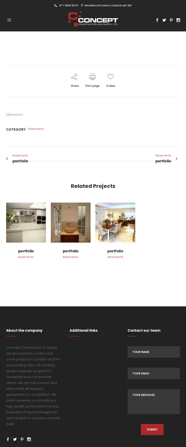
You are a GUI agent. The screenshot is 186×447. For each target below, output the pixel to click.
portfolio (26, 251)
